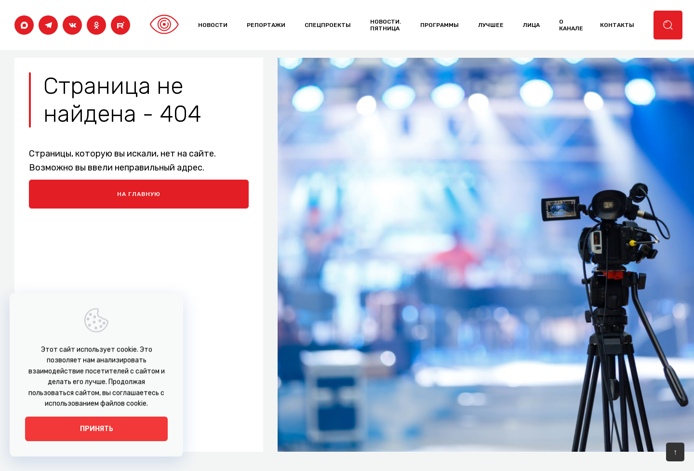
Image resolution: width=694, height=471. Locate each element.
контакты (617, 25)
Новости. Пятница (385, 25)
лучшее (491, 25)
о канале (571, 25)
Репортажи (266, 25)
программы (439, 25)
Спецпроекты (328, 25)
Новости (212, 25)
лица (531, 25)
